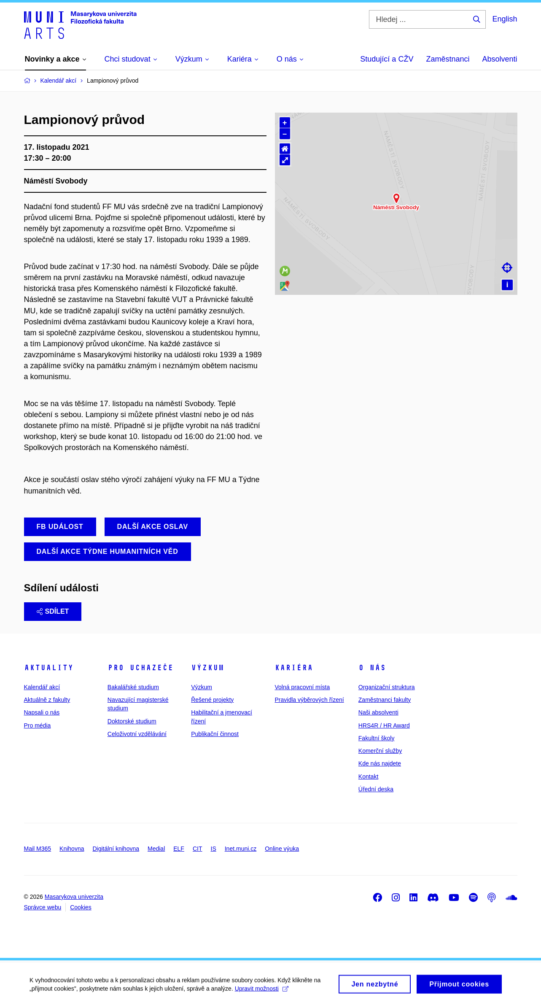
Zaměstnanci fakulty (384, 699)
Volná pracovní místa (302, 687)
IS (213, 848)
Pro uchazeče (140, 667)
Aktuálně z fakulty (47, 699)
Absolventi (499, 59)
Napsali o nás (42, 712)
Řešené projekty (212, 699)
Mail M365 (37, 848)
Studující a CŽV (386, 59)
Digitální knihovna (115, 848)
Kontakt (368, 776)
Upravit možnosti (261, 996)
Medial (156, 848)
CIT (197, 848)
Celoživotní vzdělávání (137, 734)
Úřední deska (375, 789)
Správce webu (43, 907)
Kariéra (294, 667)
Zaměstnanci (447, 59)
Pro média (37, 725)
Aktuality (48, 667)
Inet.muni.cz (240, 848)
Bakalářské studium (133, 687)
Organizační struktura (386, 687)
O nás (372, 667)
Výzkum (207, 667)
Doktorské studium (132, 721)
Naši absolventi (378, 712)
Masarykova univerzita (74, 896)
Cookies (81, 907)
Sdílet (53, 611)
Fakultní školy (376, 738)
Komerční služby (380, 750)
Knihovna (71, 848)
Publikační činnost (215, 734)
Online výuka (282, 848)
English (504, 19)
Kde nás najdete (379, 763)
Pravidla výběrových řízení (309, 699)
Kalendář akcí (42, 687)
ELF (178, 848)
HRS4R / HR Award (384, 725)
